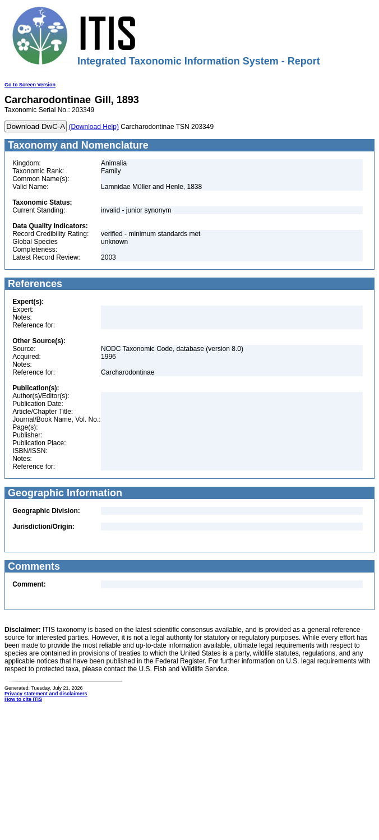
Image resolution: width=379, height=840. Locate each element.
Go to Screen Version (30, 84)
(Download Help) (94, 127)
